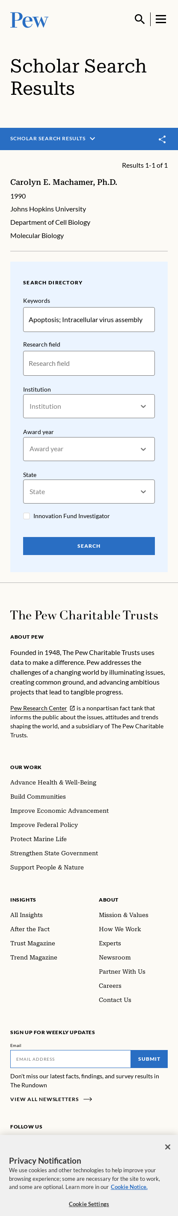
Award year (38, 431)
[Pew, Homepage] (29, 19)
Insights (23, 899)
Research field (41, 343)
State (29, 474)
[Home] (84, 615)
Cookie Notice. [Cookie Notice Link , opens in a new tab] (129, 1192)
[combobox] (30, 406)
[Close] (167, 1152)
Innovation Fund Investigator (71, 515)
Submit (149, 1059)
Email (16, 1045)
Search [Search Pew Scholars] (89, 546)
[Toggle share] (162, 139)
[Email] (70, 1059)
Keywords (36, 300)
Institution (37, 388)
